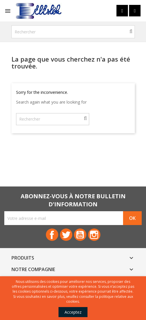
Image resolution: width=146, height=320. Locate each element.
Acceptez (73, 312)
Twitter (66, 234)
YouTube (80, 234)
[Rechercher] (73, 31)
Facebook (52, 234)
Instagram (94, 234)
